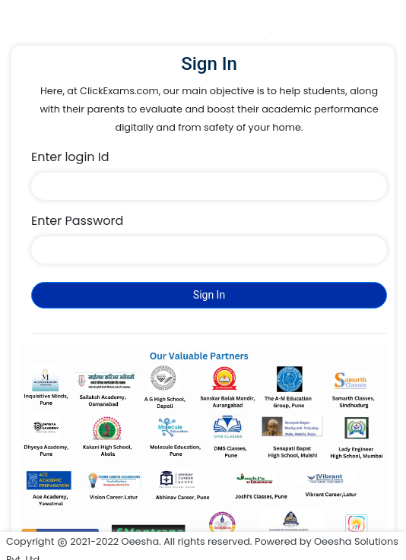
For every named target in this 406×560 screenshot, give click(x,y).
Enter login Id (70, 157)
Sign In (209, 295)
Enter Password (77, 220)
